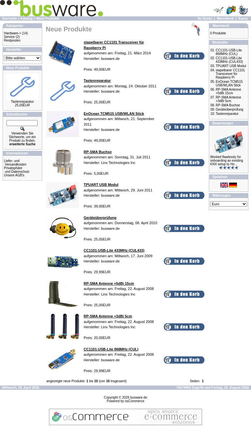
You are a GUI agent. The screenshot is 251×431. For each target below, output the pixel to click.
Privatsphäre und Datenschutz (16, 169)
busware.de (138, 397)
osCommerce (134, 401)
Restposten (12, 40)
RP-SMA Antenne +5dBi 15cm (228, 91)
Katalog (27, 18)
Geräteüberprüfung (229, 109)
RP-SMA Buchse (228, 105)
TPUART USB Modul (231, 66)
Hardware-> (12, 33)
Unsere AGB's (14, 175)
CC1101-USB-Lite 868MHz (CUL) (229, 52)
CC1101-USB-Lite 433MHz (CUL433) (229, 59)
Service (9, 37)
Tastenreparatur (22, 101)
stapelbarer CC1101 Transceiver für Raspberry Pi (230, 73)
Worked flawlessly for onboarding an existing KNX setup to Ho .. (226, 160)
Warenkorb (225, 18)
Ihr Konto (205, 18)
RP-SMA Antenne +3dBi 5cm (228, 99)
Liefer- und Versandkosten (15, 162)
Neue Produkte (47, 18)
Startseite (9, 18)
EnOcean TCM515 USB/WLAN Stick (229, 83)
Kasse (243, 18)
